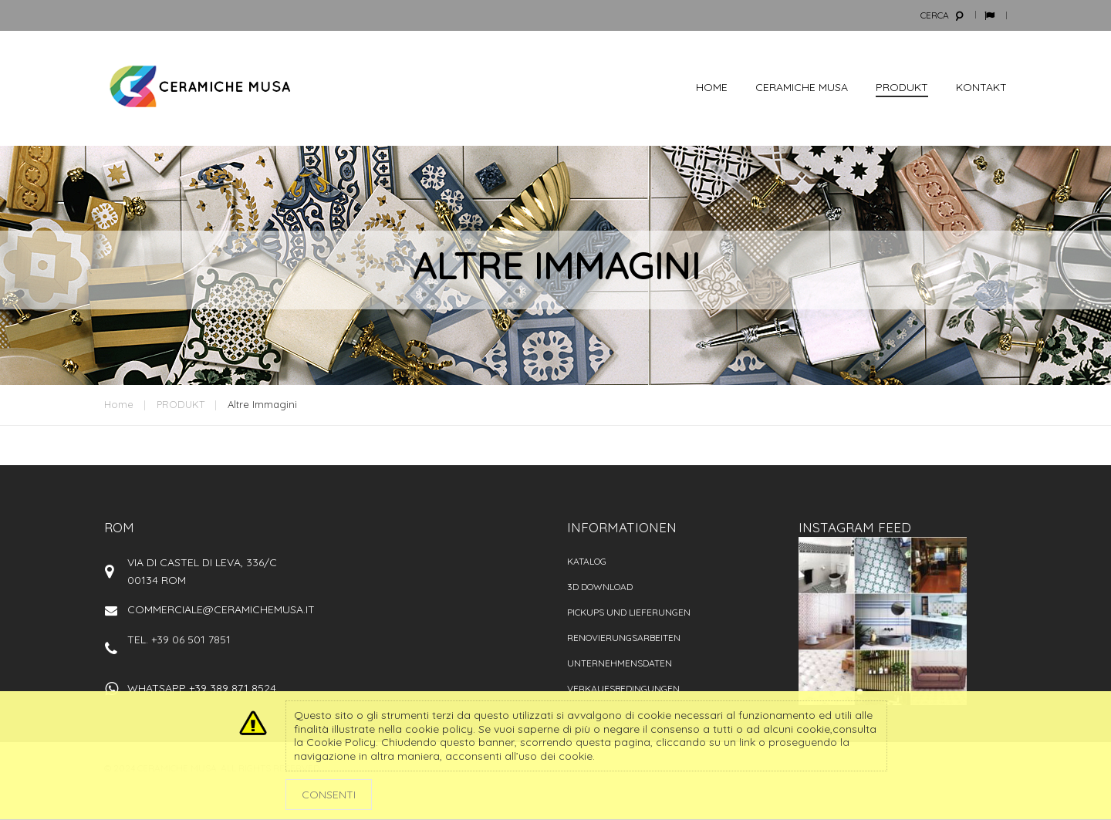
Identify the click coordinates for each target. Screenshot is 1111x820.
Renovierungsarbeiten (623, 637)
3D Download (600, 586)
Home (118, 404)
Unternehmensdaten (619, 663)
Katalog (586, 561)
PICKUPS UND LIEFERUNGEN (629, 612)
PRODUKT (180, 404)
